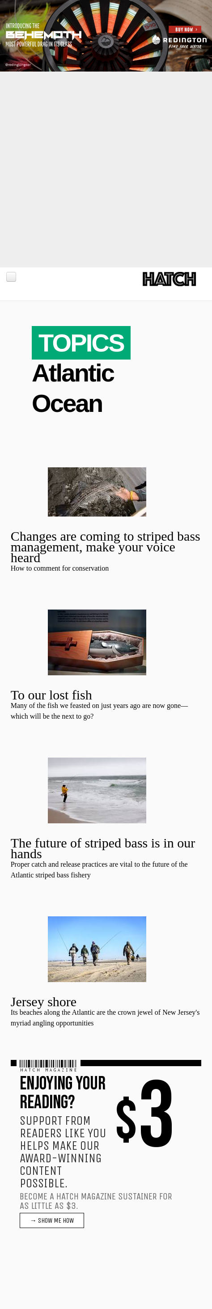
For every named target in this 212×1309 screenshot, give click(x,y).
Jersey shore (43, 1001)
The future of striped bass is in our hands (103, 848)
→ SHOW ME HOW (52, 1220)
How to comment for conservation (60, 568)
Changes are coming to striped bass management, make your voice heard (105, 547)
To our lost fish (51, 694)
